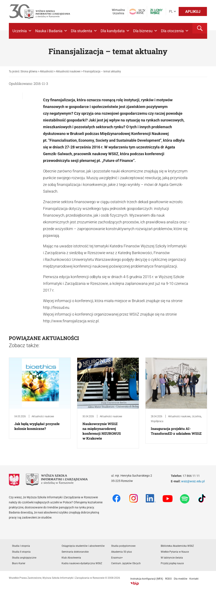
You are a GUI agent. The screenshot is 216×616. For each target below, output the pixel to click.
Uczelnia (22, 31)
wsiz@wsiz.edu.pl (193, 481)
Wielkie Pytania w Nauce (175, 551)
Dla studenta (84, 31)
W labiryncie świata (172, 557)
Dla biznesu (145, 31)
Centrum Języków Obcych (126, 563)
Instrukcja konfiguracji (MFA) (146, 578)
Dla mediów (180, 578)
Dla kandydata (115, 31)
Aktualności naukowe (43, 416)
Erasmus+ (117, 557)
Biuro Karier (18, 563)
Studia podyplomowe (123, 545)
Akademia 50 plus (121, 551)
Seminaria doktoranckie (75, 551)
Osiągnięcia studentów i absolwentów (83, 545)
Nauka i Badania (51, 31)
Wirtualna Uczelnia (118, 11)
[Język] (172, 11)
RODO (168, 578)
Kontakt (193, 578)
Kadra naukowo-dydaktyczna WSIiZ (82, 563)
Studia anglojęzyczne (24, 557)
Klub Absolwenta (71, 557)
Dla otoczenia (175, 31)
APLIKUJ (192, 11)
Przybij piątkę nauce (172, 563)
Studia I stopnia (21, 545)
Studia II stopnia (21, 551)
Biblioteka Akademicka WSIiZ (177, 545)
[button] (199, 28)
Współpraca (157, 421)
